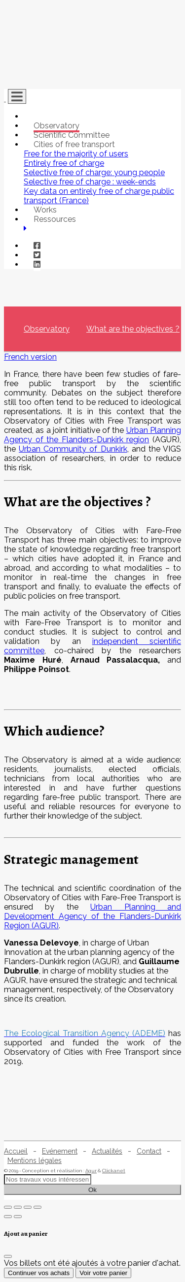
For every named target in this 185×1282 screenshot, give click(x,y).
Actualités (107, 1151)
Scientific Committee (72, 135)
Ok (92, 1189)
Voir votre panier (103, 1273)
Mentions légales (34, 1160)
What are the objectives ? (133, 329)
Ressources (55, 219)
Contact (149, 1151)
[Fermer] (8, 1256)
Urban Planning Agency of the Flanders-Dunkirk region (92, 435)
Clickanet (113, 1170)
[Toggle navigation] (17, 96)
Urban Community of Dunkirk (73, 449)
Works (45, 209)
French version (30, 357)
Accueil (16, 1151)
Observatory (56, 125)
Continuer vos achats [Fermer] (39, 1273)
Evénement (59, 1151)
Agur (91, 1170)
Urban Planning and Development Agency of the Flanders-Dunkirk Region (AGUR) (92, 916)
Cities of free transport (74, 144)
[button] (25, 228)
